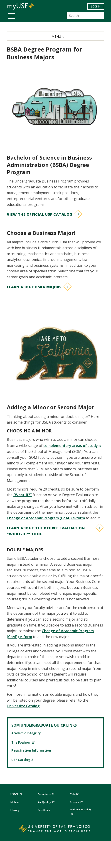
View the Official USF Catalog (39, 214)
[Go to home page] (55, 829)
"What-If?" (22, 494)
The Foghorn (23, 742)
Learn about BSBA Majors (34, 286)
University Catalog (23, 705)
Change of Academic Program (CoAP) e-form (46, 517)
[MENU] (55, 36)
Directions (45, 794)
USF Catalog (22, 759)
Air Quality (47, 801)
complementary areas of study (72, 445)
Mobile (14, 802)
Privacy (77, 801)
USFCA (16, 794)
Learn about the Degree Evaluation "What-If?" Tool (46, 530)
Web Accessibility (80, 811)
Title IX (74, 794)
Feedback (44, 810)
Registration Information (31, 750)
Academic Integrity (26, 733)
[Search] (85, 15)
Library (14, 810)
